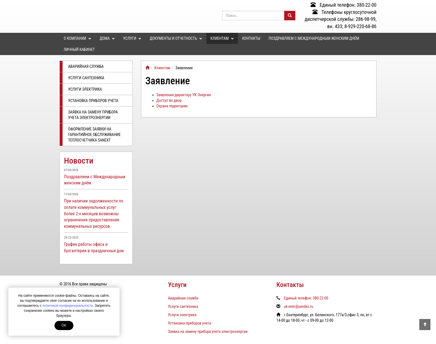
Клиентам (222, 38)
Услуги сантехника (86, 78)
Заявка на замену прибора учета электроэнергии (93, 115)
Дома (107, 38)
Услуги (132, 38)
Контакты (251, 38)
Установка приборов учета (93, 100)
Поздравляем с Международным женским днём (314, 38)
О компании (77, 38)
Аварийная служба (86, 66)
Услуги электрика (85, 89)
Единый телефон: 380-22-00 (343, 5)
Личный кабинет (79, 49)
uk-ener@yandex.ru (298, 306)
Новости (78, 160)
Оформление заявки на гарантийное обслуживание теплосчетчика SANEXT (94, 134)
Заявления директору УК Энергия (184, 95)
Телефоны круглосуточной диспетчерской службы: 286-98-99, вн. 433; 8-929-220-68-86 (340, 19)
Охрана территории (172, 106)
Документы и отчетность (176, 38)
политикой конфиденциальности (67, 306)
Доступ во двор (169, 100)
